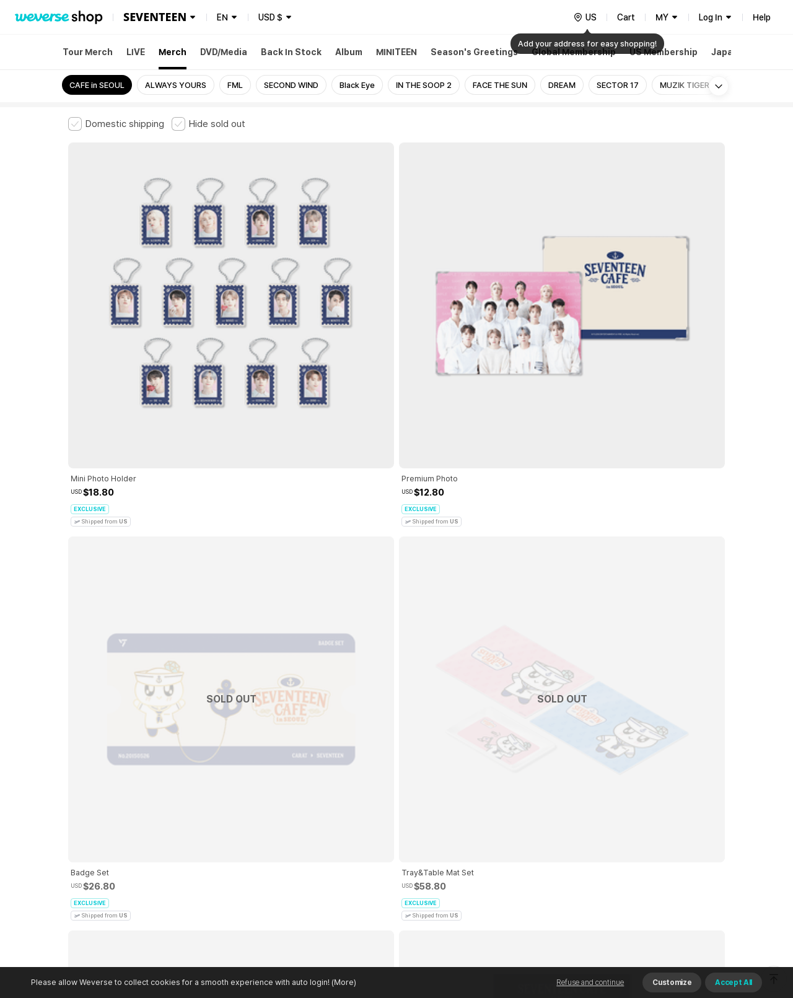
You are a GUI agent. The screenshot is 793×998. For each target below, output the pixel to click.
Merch (172, 52)
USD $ (270, 17)
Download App (693, 918)
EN (222, 17)
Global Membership (574, 52)
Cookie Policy (518, 790)
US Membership (663, 52)
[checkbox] (116, 124)
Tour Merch (88, 52)
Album (348, 52)
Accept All (733, 982)
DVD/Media (223, 52)
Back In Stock (291, 52)
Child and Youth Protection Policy (357, 790)
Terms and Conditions (102, 790)
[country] (585, 17)
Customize (671, 982)
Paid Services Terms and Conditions (220, 790)
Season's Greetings (474, 52)
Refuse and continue (590, 982)
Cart (626, 17)
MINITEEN (396, 52)
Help (762, 17)
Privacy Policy (455, 790)
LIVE (135, 52)
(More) (343, 982)
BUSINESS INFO (277, 845)
